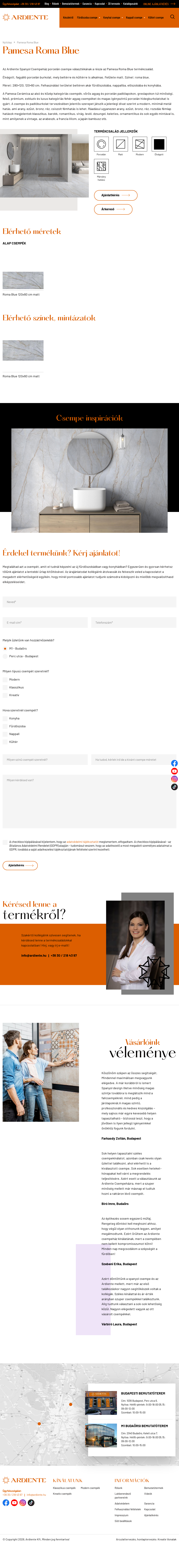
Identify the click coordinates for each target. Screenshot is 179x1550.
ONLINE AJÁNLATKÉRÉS (156, 4)
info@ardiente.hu (33, 960)
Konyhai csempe (111, 17)
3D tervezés (114, 3)
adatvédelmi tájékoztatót (83, 845)
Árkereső (109, 212)
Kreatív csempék (62, 1498)
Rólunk (55, 3)
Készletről (68, 17)
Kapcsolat (100, 3)
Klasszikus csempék (64, 1492)
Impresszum (121, 1519)
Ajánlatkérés (111, 196)
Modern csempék (90, 1492)
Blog (47, 3)
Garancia (87, 3)
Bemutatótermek (70, 3)
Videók (148, 1498)
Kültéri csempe (156, 17)
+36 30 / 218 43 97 (30, 3)
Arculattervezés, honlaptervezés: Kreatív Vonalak (146, 1544)
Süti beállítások (123, 1525)
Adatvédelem (122, 1508)
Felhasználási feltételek (128, 1514)
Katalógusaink (130, 3)
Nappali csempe (134, 17)
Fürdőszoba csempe (87, 17)
